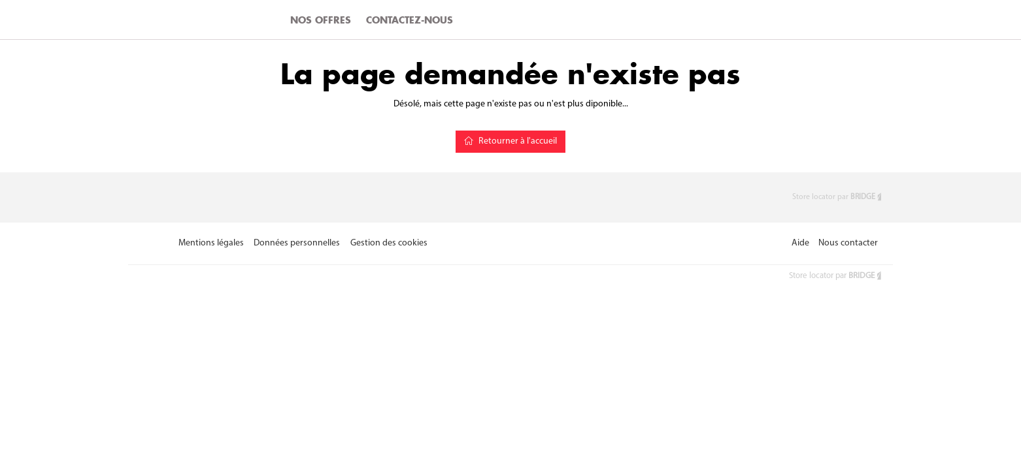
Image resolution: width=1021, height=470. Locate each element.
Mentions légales (211, 243)
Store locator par (837, 197)
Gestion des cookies (388, 243)
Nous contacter (848, 243)
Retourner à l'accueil (510, 141)
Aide (800, 243)
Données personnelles (297, 243)
